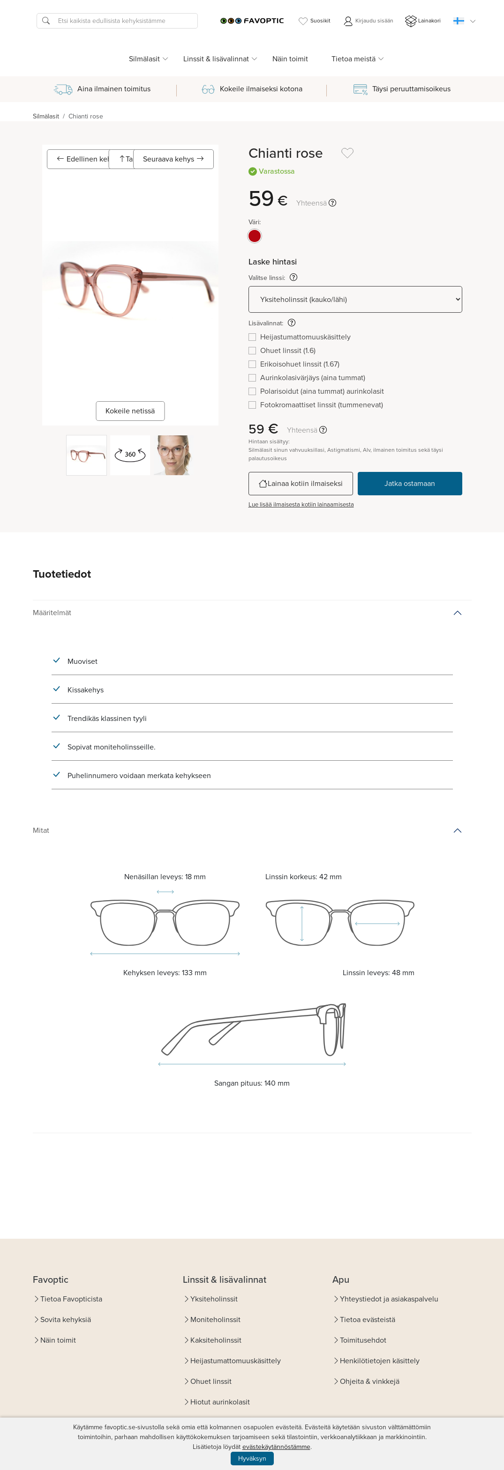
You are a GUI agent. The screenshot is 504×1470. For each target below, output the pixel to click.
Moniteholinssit (215, 1319)
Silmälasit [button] (144, 58)
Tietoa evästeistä (367, 1319)
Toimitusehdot (363, 1340)
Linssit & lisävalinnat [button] (216, 58)
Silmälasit (46, 116)
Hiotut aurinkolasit (220, 1401)
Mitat (41, 830)
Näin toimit (290, 58)
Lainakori (423, 21)
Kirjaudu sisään (367, 21)
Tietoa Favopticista (71, 1299)
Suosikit (314, 21)
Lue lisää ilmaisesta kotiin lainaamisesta (301, 504)
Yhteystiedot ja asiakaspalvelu (389, 1299)
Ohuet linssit (211, 1381)
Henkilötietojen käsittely (380, 1360)
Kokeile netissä (130, 410)
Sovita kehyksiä (65, 1319)
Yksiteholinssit (214, 1299)
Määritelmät (52, 612)
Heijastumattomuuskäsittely (235, 1360)
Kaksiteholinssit (215, 1340)
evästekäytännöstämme (276, 1447)
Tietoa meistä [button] (353, 58)
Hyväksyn (252, 1458)
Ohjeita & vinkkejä (369, 1381)
